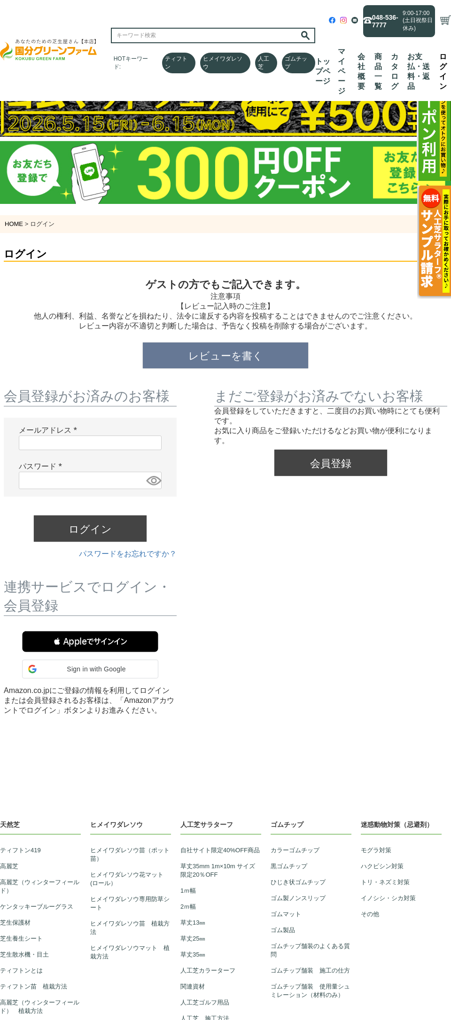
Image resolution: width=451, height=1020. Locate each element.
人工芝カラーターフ (207, 970)
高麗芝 (9, 866)
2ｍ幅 (188, 906)
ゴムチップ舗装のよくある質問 (310, 950)
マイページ (341, 71)
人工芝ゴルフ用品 (204, 1002)
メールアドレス (50, 430)
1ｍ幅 (188, 890)
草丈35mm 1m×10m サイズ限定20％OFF (217, 870)
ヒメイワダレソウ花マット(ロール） (126, 879)
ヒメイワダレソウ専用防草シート (130, 903)
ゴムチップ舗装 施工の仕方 (310, 970)
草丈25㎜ (192, 938)
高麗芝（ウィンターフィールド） (39, 886)
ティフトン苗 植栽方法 (33, 986)
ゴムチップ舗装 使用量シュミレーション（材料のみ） (310, 990)
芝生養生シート (21, 938)
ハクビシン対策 (382, 866)
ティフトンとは (21, 970)
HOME (14, 223)
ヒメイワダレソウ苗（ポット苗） (130, 854)
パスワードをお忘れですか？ (128, 554)
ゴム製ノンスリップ (298, 898)
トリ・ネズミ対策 (385, 882)
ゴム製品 (283, 930)
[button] (90, 641)
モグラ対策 (376, 850)
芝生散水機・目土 (24, 954)
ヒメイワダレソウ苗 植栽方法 (130, 927)
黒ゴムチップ (289, 866)
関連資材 (192, 986)
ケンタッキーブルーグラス (36, 906)
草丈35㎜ (192, 954)
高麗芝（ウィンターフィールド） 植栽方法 (39, 1006)
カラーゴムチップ (295, 850)
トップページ (322, 71)
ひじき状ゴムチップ (298, 882)
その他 (370, 914)
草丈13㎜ (192, 922)
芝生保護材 (15, 922)
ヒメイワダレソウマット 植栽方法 (130, 952)
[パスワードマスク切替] (152, 480)
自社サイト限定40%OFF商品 (220, 850)
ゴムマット (286, 914)
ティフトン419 (20, 850)
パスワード (42, 466)
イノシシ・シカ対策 (388, 898)
